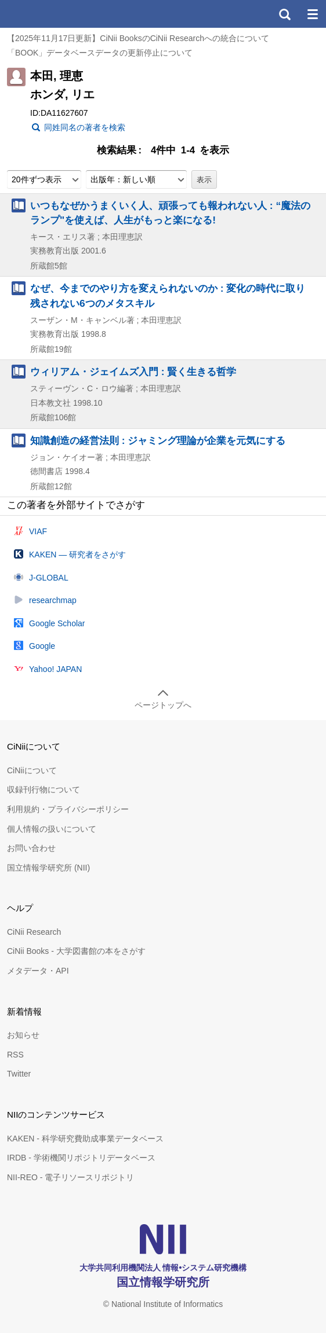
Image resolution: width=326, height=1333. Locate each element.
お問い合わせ (31, 848)
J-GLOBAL (48, 577)
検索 (284, 14)
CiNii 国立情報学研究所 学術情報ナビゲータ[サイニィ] (51, 14)
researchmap (53, 600)
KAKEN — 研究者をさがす (77, 554)
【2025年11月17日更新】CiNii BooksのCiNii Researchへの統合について (138, 38)
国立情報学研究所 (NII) (48, 867)
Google (42, 646)
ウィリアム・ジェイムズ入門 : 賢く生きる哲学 (133, 371)
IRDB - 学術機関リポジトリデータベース (81, 1157)
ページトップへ (163, 705)
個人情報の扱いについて (51, 828)
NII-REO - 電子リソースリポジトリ (70, 1177)
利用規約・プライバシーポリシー (68, 809)
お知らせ (23, 1035)
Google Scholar (57, 623)
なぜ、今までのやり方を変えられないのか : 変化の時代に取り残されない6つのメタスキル (167, 295)
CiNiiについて (32, 770)
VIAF (38, 531)
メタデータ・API (38, 970)
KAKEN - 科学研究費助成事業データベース (85, 1138)
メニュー (312, 14)
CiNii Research (34, 932)
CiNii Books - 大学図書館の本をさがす (76, 951)
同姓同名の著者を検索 (84, 127)
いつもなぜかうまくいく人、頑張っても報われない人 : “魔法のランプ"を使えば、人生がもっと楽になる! (170, 213)
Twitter (19, 1073)
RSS (15, 1054)
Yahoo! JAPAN (55, 669)
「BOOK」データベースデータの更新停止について (100, 52)
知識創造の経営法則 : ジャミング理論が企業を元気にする (157, 440)
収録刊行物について (43, 789)
